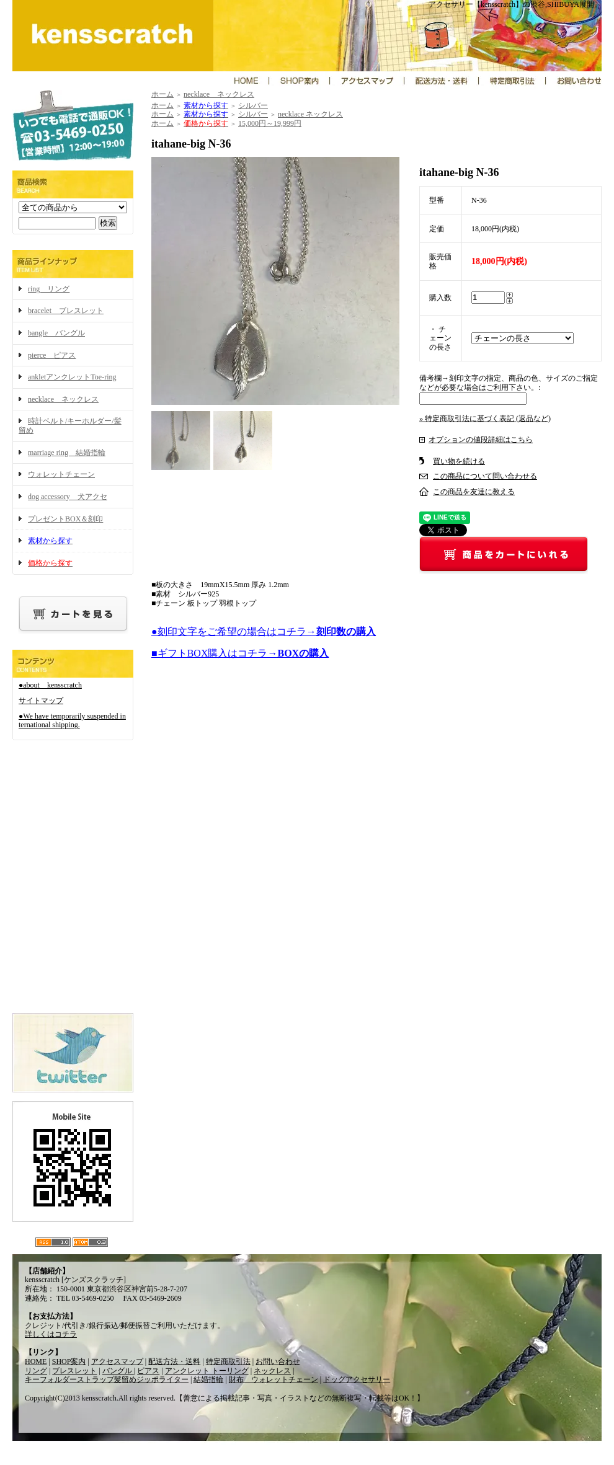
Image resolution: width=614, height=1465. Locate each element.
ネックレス (272, 1370)
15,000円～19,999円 (269, 123)
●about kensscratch (50, 685)
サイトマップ (41, 700)
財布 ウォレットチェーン (273, 1379)
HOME (36, 1361)
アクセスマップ (117, 1361)
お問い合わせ (278, 1361)
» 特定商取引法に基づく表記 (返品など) (485, 418)
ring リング (48, 289)
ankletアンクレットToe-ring (72, 377)
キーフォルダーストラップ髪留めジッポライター (107, 1379)
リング (36, 1370)
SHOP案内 (69, 1361)
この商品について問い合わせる (485, 476)
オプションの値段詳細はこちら (481, 439)
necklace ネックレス (63, 399)
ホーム (162, 94)
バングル (118, 1370)
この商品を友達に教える (474, 491)
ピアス (148, 1370)
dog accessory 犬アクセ (67, 496)
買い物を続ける (459, 461)
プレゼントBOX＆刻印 (65, 519)
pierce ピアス (52, 355)
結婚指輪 (208, 1379)
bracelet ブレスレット (66, 310)
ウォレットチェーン (61, 474)
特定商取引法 (228, 1361)
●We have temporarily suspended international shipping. (72, 721)
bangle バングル (56, 333)
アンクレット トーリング (207, 1370)
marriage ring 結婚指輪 (66, 452)
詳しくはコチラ (51, 1334)
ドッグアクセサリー (356, 1379)
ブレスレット (74, 1370)
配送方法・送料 (174, 1361)
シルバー (253, 105)
